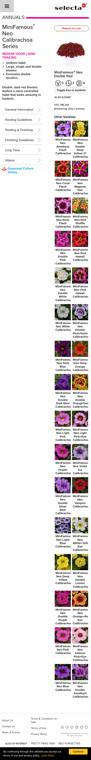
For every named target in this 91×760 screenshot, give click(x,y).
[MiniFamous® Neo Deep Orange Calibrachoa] (80, 356)
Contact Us (8, 726)
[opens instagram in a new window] (62, 726)
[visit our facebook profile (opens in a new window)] (67, 726)
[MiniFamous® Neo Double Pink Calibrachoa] (62, 248)
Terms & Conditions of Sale (44, 720)
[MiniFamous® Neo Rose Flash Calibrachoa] (62, 213)
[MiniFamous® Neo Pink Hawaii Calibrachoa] (80, 283)
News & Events (11, 732)
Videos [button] (10, 160)
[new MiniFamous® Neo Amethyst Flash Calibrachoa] (62, 138)
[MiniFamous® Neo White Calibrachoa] (62, 318)
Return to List (71, 28)
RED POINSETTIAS (69, 743)
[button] (7, 6)
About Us (7, 720)
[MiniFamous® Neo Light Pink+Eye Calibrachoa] (80, 426)
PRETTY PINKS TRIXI (43, 743)
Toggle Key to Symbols (71, 90)
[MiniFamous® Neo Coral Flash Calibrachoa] (62, 176)
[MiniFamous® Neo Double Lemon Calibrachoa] (80, 571)
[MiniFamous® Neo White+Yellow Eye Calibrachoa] (80, 535)
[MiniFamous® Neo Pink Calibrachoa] (62, 642)
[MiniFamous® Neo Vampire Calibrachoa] (80, 493)
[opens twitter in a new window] (81, 726)
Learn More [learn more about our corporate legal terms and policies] (47, 755)
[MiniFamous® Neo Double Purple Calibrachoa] (62, 608)
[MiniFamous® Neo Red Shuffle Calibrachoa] (80, 213)
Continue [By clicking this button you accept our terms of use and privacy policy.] (78, 751)
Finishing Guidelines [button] (19, 140)
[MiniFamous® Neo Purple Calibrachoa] (62, 460)
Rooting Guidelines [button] (18, 120)
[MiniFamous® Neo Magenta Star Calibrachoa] (80, 178)
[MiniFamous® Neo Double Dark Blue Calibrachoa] (62, 391)
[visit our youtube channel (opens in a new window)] (86, 726)
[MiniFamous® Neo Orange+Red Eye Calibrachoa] (80, 608)
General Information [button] (19, 109)
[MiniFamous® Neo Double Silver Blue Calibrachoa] (62, 497)
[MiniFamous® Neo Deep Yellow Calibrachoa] (62, 570)
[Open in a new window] (72, 726)
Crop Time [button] (12, 150)
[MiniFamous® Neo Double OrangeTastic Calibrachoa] (80, 391)
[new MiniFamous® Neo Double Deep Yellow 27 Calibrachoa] (80, 140)
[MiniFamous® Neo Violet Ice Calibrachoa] (80, 460)
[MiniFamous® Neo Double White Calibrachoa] (62, 285)
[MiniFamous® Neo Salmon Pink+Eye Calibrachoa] (80, 645)
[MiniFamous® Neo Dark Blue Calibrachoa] (62, 356)
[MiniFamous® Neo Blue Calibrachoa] (62, 678)
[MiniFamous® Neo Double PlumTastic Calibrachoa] (80, 322)
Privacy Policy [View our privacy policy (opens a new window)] (39, 734)
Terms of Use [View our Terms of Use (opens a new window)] (38, 728)
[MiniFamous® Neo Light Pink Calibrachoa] (62, 426)
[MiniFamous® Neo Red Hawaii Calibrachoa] (80, 246)
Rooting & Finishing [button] (19, 130)
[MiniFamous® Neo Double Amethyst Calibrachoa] (80, 681)
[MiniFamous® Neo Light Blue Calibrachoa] (62, 533)
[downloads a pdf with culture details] (20, 170)
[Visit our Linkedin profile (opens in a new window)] (76, 726)
